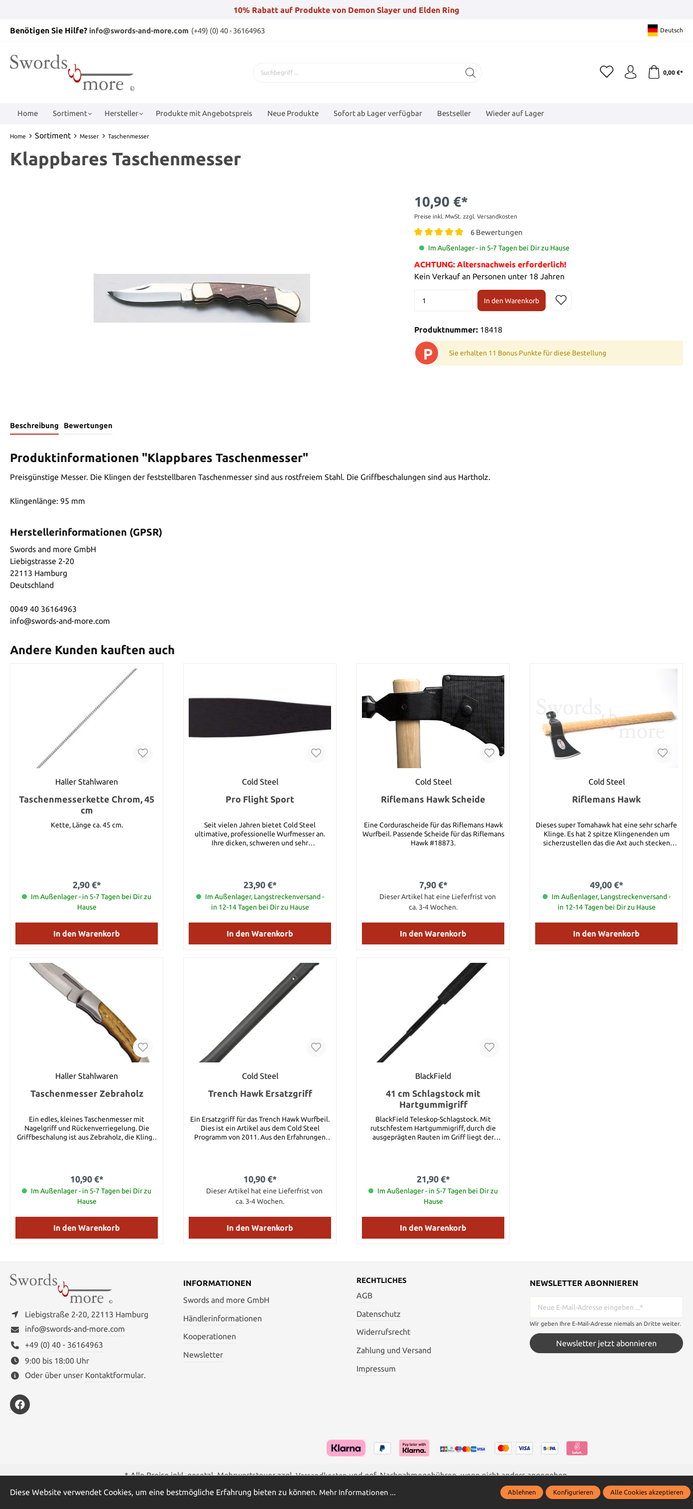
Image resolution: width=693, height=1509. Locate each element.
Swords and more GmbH (226, 1300)
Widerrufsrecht (383, 1333)
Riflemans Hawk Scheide (433, 800)
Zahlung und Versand (393, 1351)
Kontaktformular (114, 1379)
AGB (364, 1296)
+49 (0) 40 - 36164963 (64, 1348)
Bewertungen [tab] (87, 426)
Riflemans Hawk (606, 800)
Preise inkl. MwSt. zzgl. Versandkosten (465, 216)
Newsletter (203, 1355)
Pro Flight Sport (260, 800)
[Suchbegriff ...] (354, 72)
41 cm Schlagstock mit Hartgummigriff (433, 1099)
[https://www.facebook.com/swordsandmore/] (20, 1408)
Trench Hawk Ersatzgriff (260, 1094)
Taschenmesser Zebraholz (86, 1094)
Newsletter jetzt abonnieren (606, 1343)
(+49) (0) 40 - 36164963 (241, 30)
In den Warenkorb (511, 300)
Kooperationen (209, 1337)
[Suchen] (469, 72)
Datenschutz (378, 1314)
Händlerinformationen (222, 1318)
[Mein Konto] (628, 72)
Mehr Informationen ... (359, 1492)
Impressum (376, 1369)
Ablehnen (522, 1492)
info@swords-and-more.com (143, 30)
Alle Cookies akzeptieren (646, 1492)
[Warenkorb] (664, 72)
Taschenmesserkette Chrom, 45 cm (86, 805)
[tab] (34, 427)
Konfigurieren (573, 1492)
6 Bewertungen (497, 232)
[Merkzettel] (603, 72)
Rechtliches (383, 1282)
